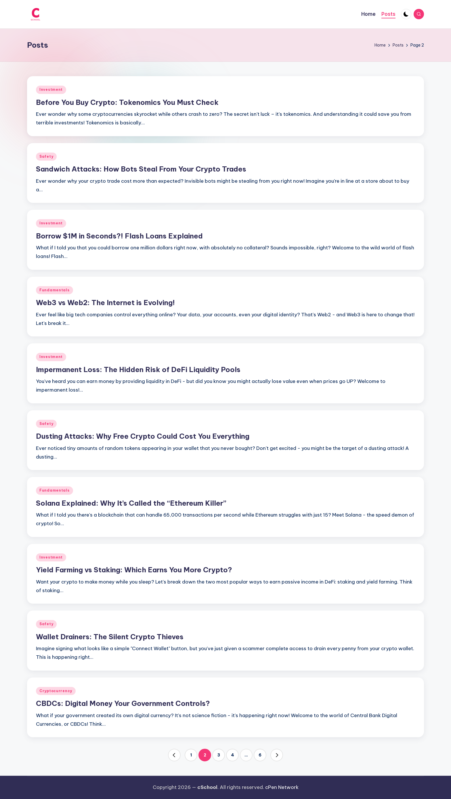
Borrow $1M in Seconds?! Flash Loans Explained (119, 236)
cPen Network (282, 787)
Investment (51, 89)
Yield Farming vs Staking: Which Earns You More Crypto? (134, 569)
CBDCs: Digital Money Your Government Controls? (123, 703)
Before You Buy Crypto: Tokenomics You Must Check (127, 102)
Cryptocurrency (55, 691)
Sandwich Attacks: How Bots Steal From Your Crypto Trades (141, 169)
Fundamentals (54, 290)
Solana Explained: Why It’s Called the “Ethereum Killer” (131, 503)
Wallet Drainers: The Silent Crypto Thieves (110, 636)
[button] (174, 755)
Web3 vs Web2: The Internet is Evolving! (105, 302)
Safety (46, 156)
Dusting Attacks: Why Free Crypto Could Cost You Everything (142, 436)
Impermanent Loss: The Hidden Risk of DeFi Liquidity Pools (138, 369)
